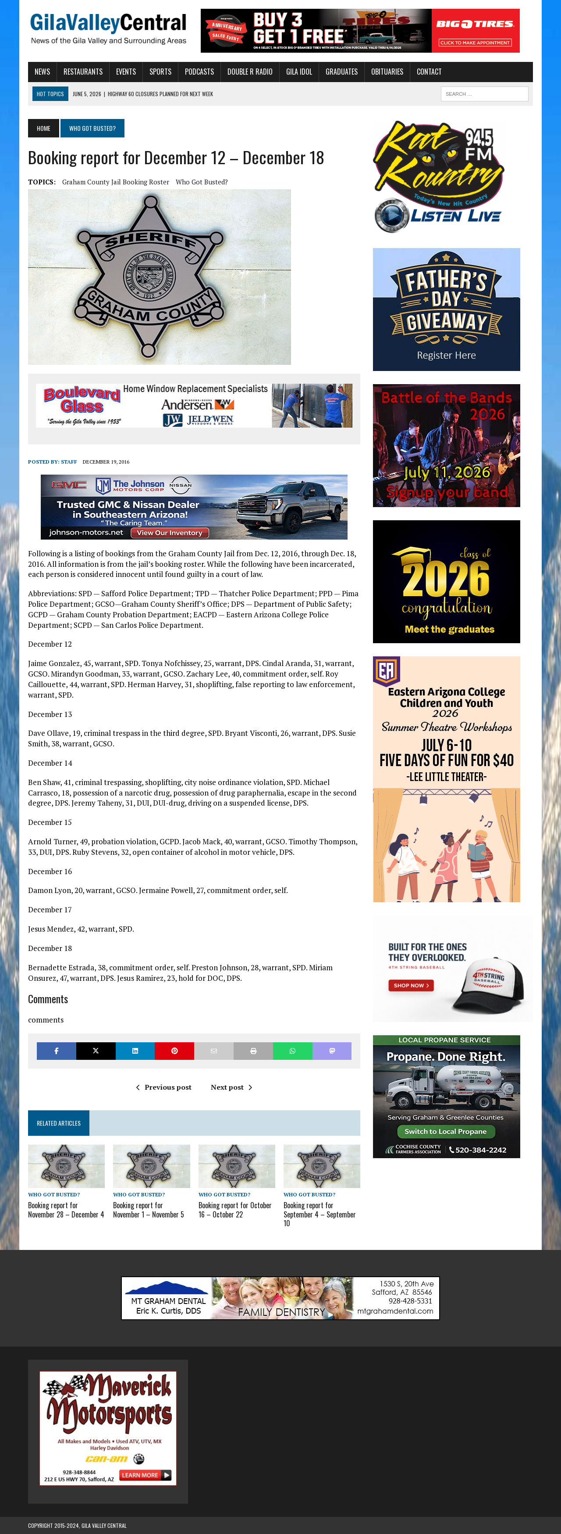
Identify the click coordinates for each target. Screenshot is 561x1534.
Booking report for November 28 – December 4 (66, 1210)
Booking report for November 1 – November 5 (148, 1210)
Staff (69, 461)
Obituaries (387, 71)
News (42, 71)
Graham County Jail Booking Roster (115, 181)
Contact (429, 71)
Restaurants (83, 71)
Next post (231, 1087)
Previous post (164, 1087)
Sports (160, 71)
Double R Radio (250, 71)
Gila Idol (299, 71)
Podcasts (199, 71)
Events (126, 71)
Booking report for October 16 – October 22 (235, 1210)
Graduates (342, 71)
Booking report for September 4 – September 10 (320, 1214)
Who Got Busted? (202, 181)
